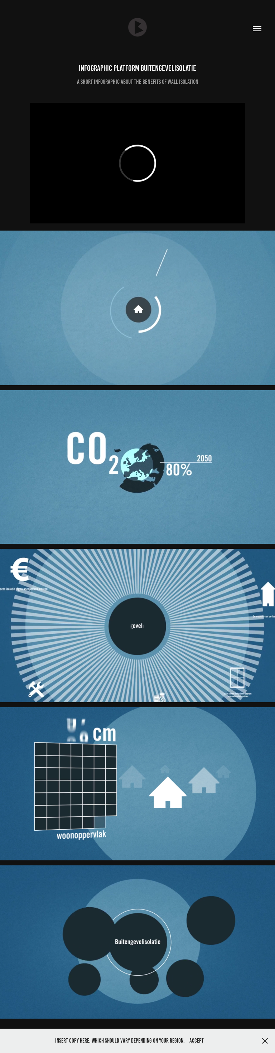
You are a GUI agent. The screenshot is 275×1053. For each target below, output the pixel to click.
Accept (196, 1041)
